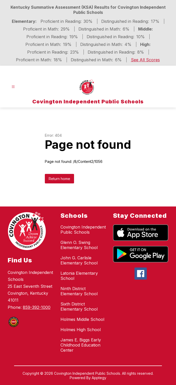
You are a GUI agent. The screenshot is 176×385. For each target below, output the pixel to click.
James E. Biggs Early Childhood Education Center (80, 345)
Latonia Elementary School (79, 276)
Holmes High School (80, 329)
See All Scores (145, 59)
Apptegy (99, 378)
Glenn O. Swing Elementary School (79, 245)
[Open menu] (13, 87)
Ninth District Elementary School (79, 291)
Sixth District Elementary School (79, 306)
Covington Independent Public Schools (83, 229)
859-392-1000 (36, 307)
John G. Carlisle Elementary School (79, 260)
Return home (59, 178)
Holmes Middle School (82, 319)
